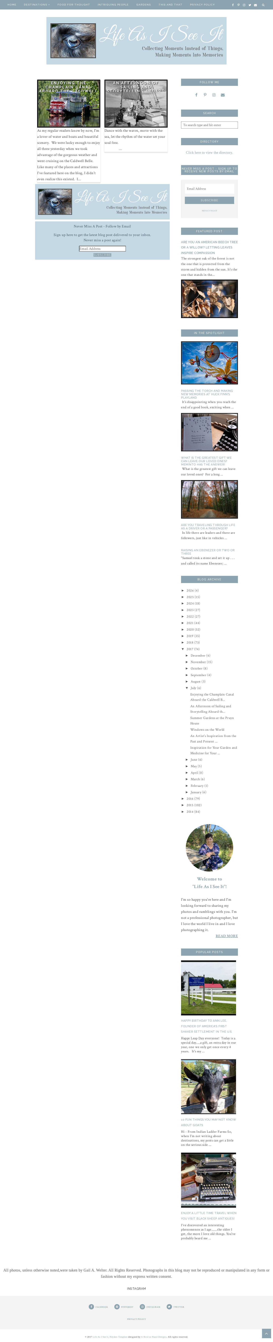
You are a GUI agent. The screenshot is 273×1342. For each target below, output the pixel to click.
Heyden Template (119, 1337)
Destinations (37, 4)
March (196, 779)
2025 (191, 597)
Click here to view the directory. (209, 152)
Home (12, 4)
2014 (190, 812)
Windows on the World (207, 729)
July (194, 688)
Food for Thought (74, 4)
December (198, 655)
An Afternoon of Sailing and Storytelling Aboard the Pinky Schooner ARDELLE (136, 91)
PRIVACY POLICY (209, 211)
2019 (190, 636)
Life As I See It (100, 1337)
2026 (191, 590)
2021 (190, 623)
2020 (191, 629)
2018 (190, 642)
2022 (191, 616)
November (199, 662)
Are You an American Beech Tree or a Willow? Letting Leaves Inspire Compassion (209, 247)
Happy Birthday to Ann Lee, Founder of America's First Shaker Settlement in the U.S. (206, 1026)
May (194, 766)
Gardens (143, 4)
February (198, 786)
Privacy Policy (202, 4)
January (196, 792)
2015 (190, 805)
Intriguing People (113, 4)
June (194, 759)
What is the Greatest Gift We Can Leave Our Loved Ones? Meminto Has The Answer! (206, 461)
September (199, 675)
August (196, 681)
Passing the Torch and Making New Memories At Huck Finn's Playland (207, 394)
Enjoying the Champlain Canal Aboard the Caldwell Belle (68, 89)
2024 (191, 603)
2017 (190, 649)
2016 (190, 798)
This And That (170, 4)
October (197, 668)
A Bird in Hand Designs (153, 1337)
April (195, 773)
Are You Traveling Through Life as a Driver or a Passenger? (208, 526)
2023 (191, 610)
